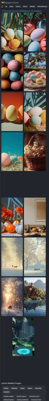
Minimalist (32, 6)
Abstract (18, 6)
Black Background (42, 6)
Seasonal (38, 388)
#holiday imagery (8, 396)
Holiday (6, 388)
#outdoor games (21, 396)
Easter (22, 388)
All (6, 6)
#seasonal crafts (34, 396)
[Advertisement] (23, 184)
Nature (11, 6)
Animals (25, 6)
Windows (14, 388)
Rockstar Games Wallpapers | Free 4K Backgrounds (9, 2)
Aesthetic (6, 392)
